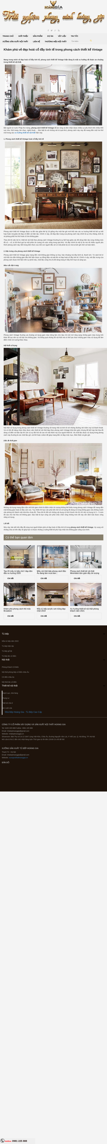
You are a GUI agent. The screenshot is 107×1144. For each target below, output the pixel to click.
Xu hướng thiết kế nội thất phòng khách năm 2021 (84, 610)
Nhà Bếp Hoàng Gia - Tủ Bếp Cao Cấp (23, 712)
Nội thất (5, 659)
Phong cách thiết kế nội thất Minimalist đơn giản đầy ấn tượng (84, 572)
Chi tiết (10, 578)
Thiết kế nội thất (10, 685)
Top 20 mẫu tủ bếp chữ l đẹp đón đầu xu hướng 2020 (18, 572)
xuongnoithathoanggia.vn (18, 758)
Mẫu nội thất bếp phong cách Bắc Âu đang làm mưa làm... (51, 572)
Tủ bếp (5, 634)
